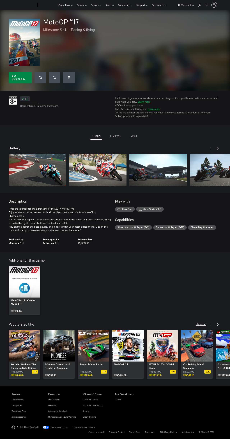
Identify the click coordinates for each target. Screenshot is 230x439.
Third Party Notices (168, 432)
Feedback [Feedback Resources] (52, 405)
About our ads (188, 432)
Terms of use (134, 432)
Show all (201, 324)
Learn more (144, 101)
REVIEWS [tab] (115, 136)
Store (108, 4)
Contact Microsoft (96, 432)
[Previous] (210, 148)
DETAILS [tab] (96, 136)
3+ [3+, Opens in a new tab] (25, 98)
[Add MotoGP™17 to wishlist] (40, 77)
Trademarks (150, 432)
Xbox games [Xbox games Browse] (17, 405)
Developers (158, 4)
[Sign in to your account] (214, 5)
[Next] (217, 148)
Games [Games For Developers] (118, 399)
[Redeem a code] (69, 77)
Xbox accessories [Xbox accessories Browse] (19, 417)
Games (80, 4)
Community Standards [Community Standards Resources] (57, 411)
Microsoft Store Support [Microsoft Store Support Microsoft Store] (93, 405)
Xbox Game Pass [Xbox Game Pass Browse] (19, 411)
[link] (24, 290)
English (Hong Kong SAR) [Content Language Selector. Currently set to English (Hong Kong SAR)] (27, 427)
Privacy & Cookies (117, 432)
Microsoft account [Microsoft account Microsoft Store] (90, 399)
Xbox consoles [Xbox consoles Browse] (18, 399)
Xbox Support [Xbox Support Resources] (54, 399)
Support (140, 4)
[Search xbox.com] (199, 5)
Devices (95, 4)
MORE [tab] (133, 136)
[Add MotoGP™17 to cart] (54, 77)
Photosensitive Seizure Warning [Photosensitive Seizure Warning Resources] (62, 417)
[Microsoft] (24, 5)
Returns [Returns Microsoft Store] (86, 411)
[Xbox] (47, 5)
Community (124, 4)
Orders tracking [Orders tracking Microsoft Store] (89, 417)
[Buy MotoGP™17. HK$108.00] (20, 77)
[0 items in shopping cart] (206, 4)
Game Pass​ (64, 4)
